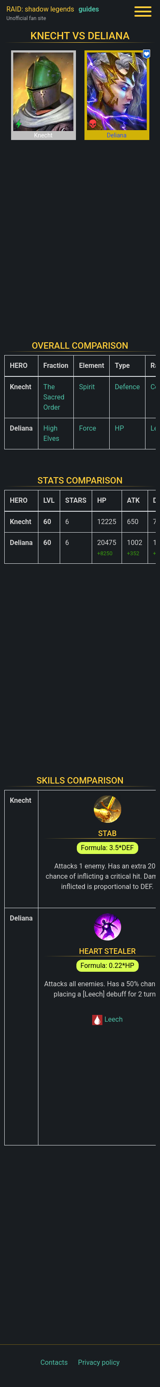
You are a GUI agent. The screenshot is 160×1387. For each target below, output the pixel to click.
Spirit (87, 387)
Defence (127, 387)
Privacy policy (99, 1362)
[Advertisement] (80, 235)
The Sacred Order (54, 397)
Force (87, 428)
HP (119, 428)
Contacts (54, 1362)
